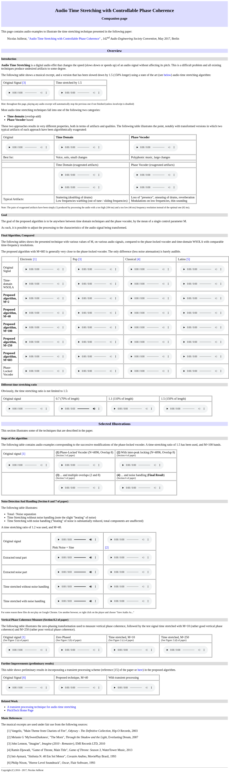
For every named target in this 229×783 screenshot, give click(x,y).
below (167, 75)
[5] (188, 259)
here (140, 669)
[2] (106, 547)
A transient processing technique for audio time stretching (41, 707)
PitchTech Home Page (20, 710)
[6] (24, 677)
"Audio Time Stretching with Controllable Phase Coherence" (64, 38)
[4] (138, 259)
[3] (24, 82)
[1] (35, 259)
